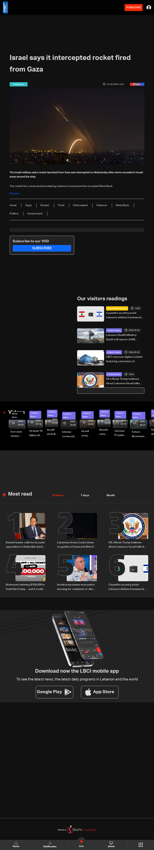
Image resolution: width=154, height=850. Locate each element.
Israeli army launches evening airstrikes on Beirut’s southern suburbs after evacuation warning (88, 434)
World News (14, 415)
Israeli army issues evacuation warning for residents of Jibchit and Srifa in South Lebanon (77, 587)
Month (111, 495)
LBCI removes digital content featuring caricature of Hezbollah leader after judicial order (124, 359)
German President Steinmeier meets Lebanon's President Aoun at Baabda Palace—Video (121, 433)
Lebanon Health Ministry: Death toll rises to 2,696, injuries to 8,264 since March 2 (124, 337)
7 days (85, 495)
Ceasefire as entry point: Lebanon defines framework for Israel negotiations (124, 315)
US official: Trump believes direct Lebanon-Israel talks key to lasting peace (123, 381)
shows (111, 844)
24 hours (57, 495)
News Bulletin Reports (117, 308)
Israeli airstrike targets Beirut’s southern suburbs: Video (52, 432)
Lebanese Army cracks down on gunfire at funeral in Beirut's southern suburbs (76, 545)
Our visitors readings (102, 298)
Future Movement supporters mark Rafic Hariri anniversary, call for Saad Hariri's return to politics (139, 434)
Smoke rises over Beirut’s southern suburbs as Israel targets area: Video (105, 432)
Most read (20, 493)
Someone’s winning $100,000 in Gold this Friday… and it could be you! (25, 587)
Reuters (14, 193)
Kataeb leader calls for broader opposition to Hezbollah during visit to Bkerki (25, 545)
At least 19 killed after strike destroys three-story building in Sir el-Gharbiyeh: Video (36, 433)
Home (16, 844)
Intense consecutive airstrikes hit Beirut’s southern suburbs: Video (69, 434)
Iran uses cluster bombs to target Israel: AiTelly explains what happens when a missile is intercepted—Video (18, 434)
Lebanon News (114, 330)
